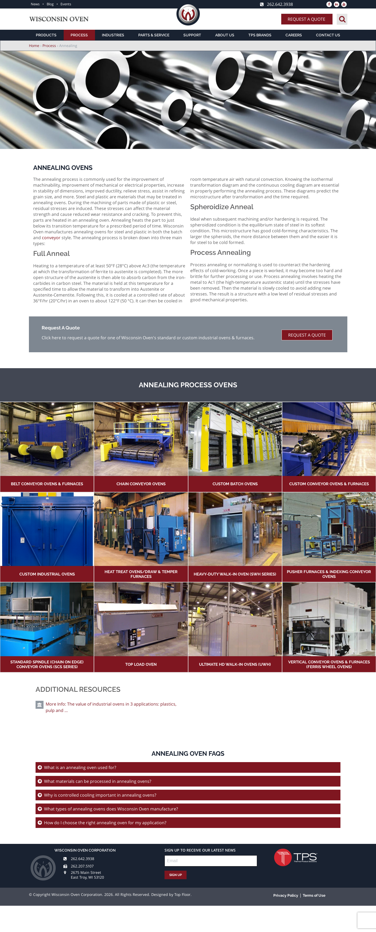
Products (46, 35)
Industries (113, 35)
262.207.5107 (82, 866)
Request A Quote (306, 19)
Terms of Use (314, 895)
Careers (294, 35)
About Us (224, 35)
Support (192, 35)
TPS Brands (259, 35)
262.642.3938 (82, 858)
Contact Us (328, 35)
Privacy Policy (285, 895)
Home (34, 45)
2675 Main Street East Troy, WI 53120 (87, 875)
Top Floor (182, 894)
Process (79, 35)
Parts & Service (153, 35)
